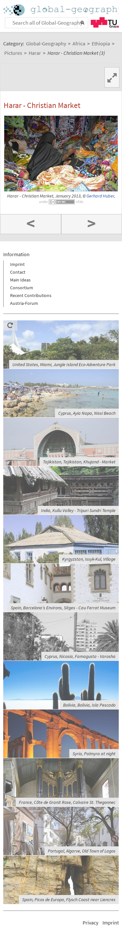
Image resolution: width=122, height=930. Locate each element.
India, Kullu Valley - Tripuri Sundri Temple (78, 510)
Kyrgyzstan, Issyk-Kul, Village (88, 559)
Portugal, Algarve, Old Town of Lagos (81, 851)
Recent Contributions (30, 295)
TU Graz (105, 22)
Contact (17, 272)
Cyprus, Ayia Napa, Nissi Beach (86, 413)
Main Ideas (20, 280)
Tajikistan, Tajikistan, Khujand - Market (79, 462)
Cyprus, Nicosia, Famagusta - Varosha (80, 656)
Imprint (17, 264)
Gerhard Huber (100, 196)
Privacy (90, 922)
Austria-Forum (24, 303)
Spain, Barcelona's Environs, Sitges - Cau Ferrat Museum (63, 608)
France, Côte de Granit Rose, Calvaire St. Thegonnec (67, 802)
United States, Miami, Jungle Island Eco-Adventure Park (63, 364)
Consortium (21, 288)
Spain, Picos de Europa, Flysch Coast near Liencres (68, 899)
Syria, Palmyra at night (94, 754)
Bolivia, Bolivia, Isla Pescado (89, 705)
